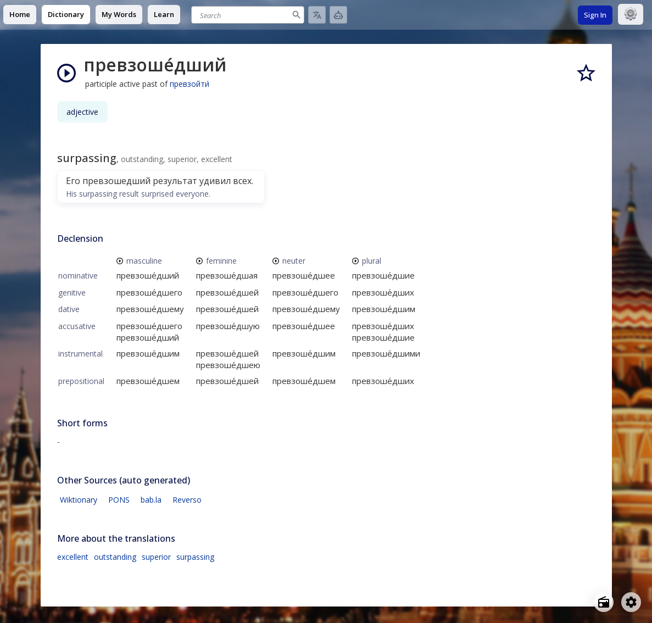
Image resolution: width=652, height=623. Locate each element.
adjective (82, 112)
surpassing (195, 557)
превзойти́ (189, 84)
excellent (72, 557)
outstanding (115, 557)
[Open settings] (631, 602)
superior (156, 557)
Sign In (595, 15)
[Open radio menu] (604, 602)
